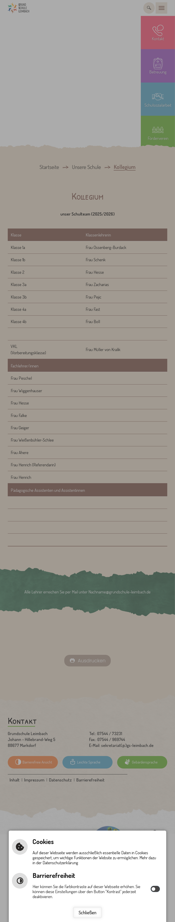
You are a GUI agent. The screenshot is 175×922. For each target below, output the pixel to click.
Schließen (87, 912)
